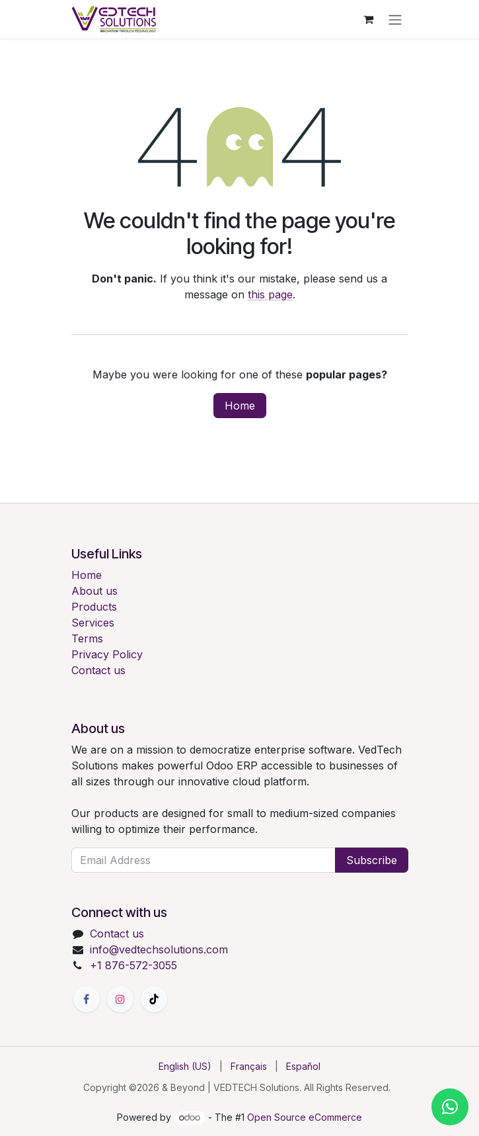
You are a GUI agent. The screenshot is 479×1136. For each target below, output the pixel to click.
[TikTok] (154, 999)
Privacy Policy (107, 654)
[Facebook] (86, 999)
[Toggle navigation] (395, 19)
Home (240, 405)
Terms (87, 638)
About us (94, 590)
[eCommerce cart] (368, 19)
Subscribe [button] (371, 860)
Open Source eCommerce (304, 1117)
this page (270, 294)
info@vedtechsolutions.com (159, 949)
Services (92, 622)
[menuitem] (185, 1066)
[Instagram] (120, 999)
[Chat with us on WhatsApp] (449, 1106)
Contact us (98, 670)
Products (94, 606)
